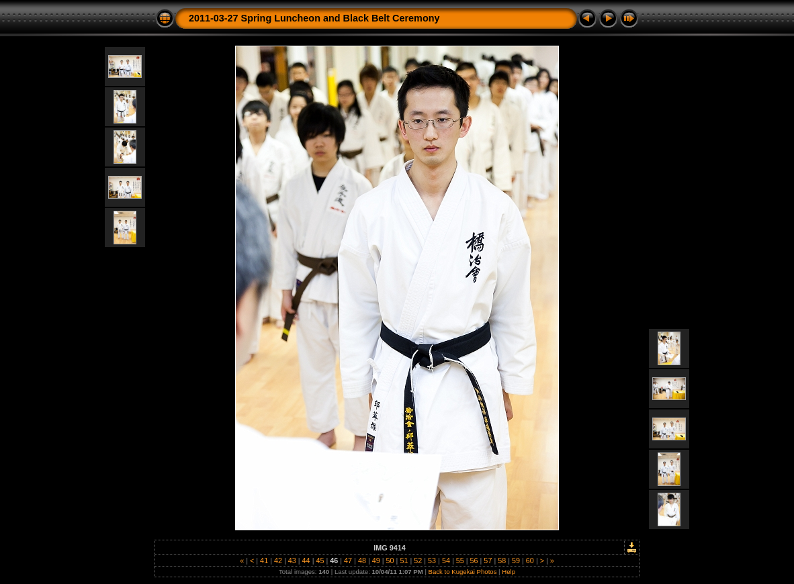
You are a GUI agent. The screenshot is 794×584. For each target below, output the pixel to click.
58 (502, 560)
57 (488, 560)
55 (460, 560)
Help (508, 571)
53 (432, 560)
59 (516, 560)
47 (348, 560)
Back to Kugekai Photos (463, 571)
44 (306, 560)
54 (446, 560)
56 (474, 560)
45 (320, 560)
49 (376, 560)
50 (390, 560)
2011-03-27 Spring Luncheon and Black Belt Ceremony (314, 18)
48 (362, 560)
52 (418, 560)
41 (264, 560)
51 (404, 560)
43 (292, 560)
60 (530, 560)
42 (278, 560)
